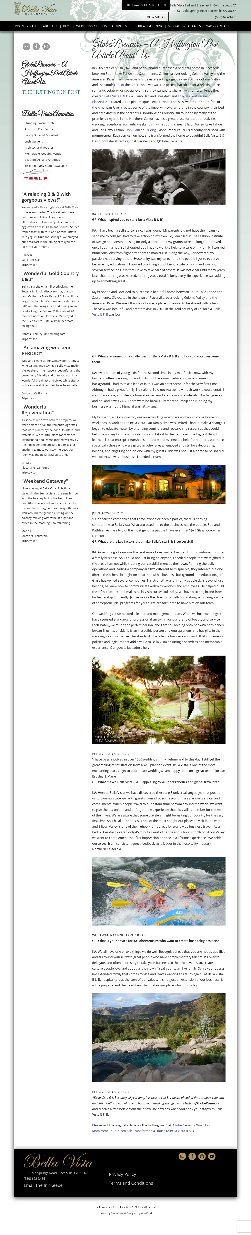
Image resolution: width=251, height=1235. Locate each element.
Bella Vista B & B (116, 110)
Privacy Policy (119, 1187)
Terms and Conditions (125, 1194)
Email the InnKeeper (39, 1198)
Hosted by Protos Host (111, 1225)
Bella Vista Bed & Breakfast (66, 17)
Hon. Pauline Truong (141, 144)
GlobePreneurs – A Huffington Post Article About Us (50, 87)
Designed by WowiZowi (139, 1225)
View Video (166, 27)
